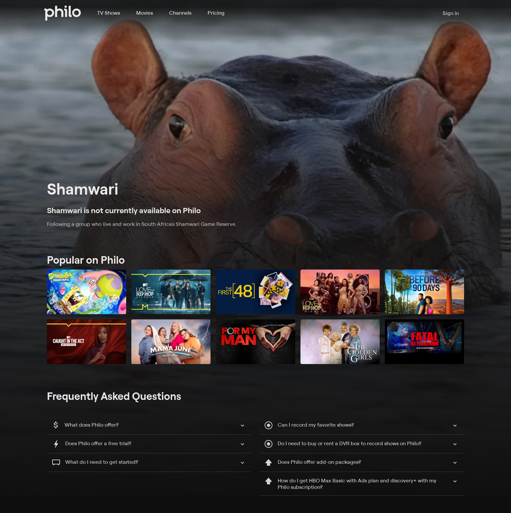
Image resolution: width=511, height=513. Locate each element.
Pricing (216, 12)
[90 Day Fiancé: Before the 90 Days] (424, 292)
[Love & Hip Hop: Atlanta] (171, 292)
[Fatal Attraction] (424, 341)
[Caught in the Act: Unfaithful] (86, 341)
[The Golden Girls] (340, 341)
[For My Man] (255, 341)
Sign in (451, 13)
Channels (180, 12)
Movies (144, 12)
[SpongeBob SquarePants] (86, 292)
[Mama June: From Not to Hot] (171, 341)
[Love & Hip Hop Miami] (340, 292)
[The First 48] (255, 292)
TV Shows (108, 12)
